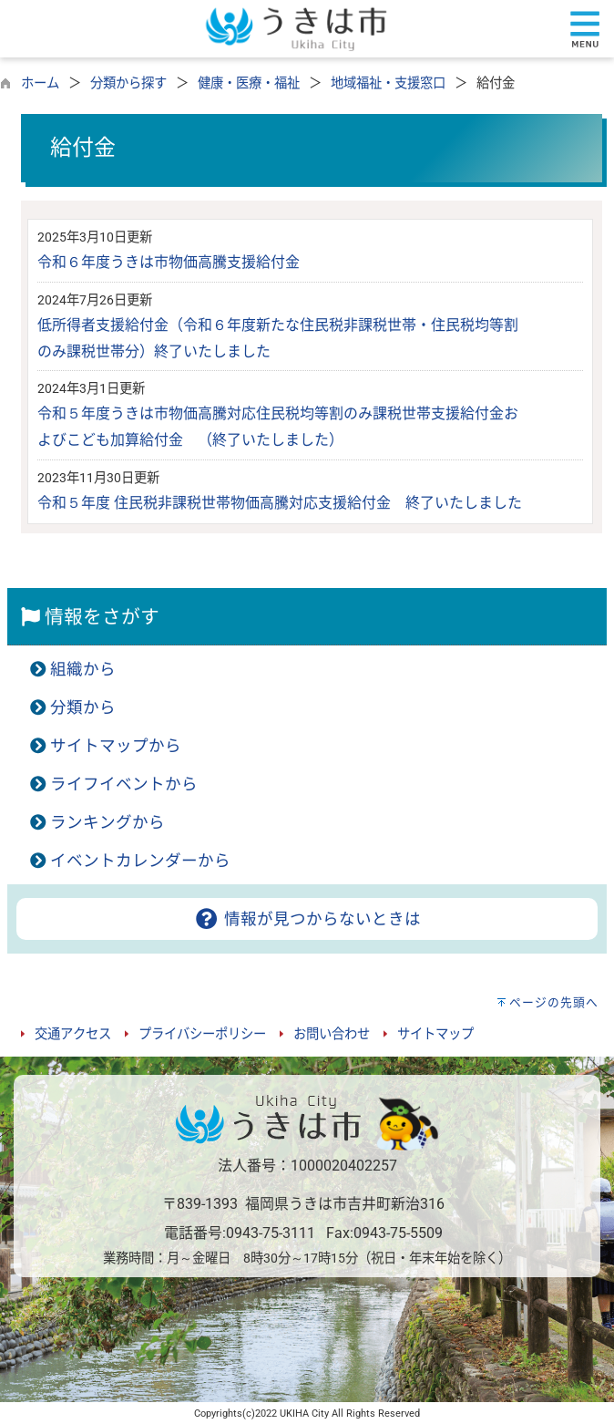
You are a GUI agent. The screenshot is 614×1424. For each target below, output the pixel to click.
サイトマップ (435, 1034)
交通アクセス (73, 1034)
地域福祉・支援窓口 (388, 83)
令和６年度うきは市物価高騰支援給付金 (168, 262)
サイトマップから (115, 746)
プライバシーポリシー (202, 1034)
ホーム (40, 83)
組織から (83, 669)
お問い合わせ (331, 1034)
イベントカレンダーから (140, 860)
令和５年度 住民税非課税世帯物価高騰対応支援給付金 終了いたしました (279, 502)
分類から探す (128, 83)
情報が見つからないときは (306, 919)
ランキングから (107, 822)
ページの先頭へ (554, 1002)
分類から (83, 707)
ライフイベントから (124, 784)
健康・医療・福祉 (249, 83)
